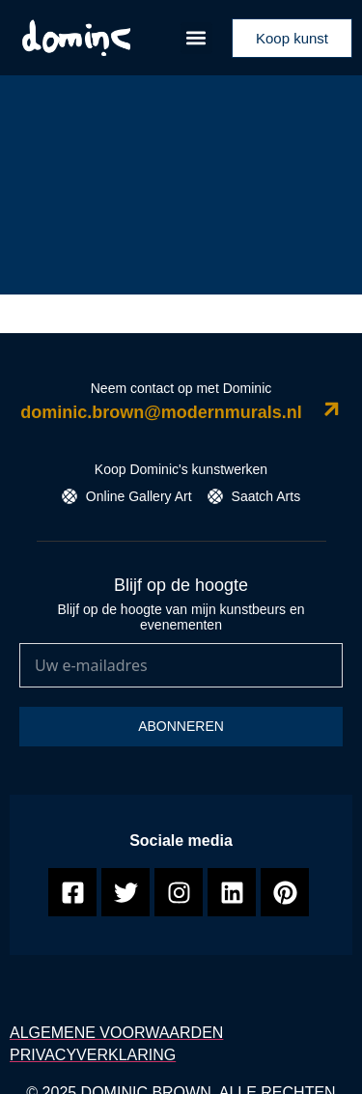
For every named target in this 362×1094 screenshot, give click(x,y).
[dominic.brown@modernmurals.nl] (331, 409)
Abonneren (181, 726)
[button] (196, 38)
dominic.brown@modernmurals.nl (161, 412)
